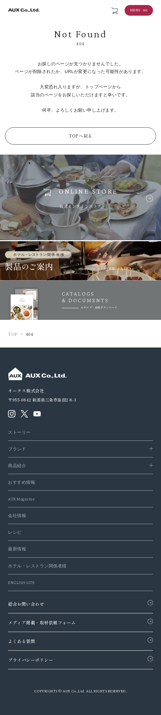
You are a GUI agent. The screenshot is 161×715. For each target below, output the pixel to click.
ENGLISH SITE (21, 582)
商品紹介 (17, 465)
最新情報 (17, 548)
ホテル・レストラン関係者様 (37, 565)
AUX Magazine (21, 498)
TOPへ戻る (80, 136)
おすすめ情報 (21, 482)
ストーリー (19, 432)
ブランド (17, 448)
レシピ (15, 532)
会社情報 (17, 515)
